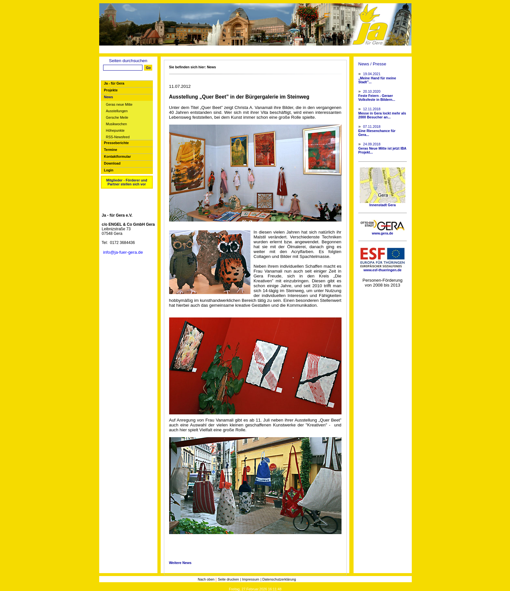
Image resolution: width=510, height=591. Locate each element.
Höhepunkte (115, 130)
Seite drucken (228, 579)
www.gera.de (382, 231)
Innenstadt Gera (382, 203)
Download (112, 163)
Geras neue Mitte (119, 104)
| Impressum (249, 579)
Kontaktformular (117, 156)
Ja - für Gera (114, 83)
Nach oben (207, 579)
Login (109, 170)
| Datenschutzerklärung (278, 579)
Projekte (111, 90)
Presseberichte (116, 143)
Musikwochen (116, 124)
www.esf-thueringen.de (382, 268)
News (108, 97)
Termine (110, 150)
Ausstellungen (117, 111)
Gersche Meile (117, 117)
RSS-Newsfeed (118, 137)
